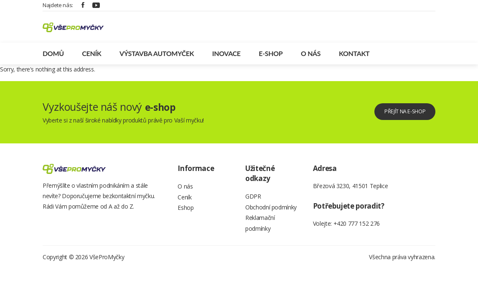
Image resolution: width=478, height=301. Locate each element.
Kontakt (354, 57)
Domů (53, 57)
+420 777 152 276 (356, 227)
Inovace (226, 57)
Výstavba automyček (157, 57)
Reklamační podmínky (260, 232)
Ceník (91, 57)
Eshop (185, 216)
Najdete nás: (58, 5)
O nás (310, 57)
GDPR (253, 201)
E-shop (270, 57)
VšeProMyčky (106, 268)
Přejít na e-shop (397, 115)
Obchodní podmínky (271, 213)
